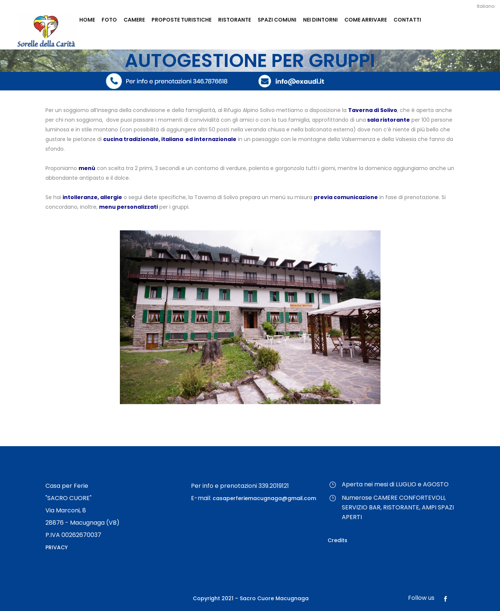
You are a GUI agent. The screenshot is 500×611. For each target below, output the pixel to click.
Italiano (485, 6)
